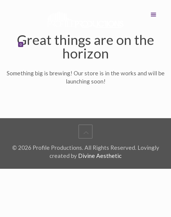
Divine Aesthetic (100, 155)
